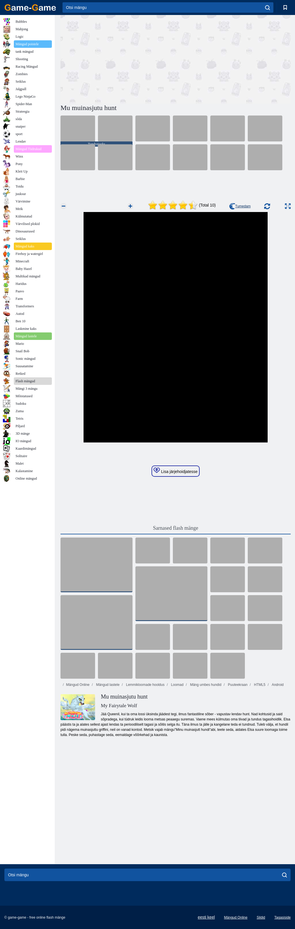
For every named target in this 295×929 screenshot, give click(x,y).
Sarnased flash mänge (175, 528)
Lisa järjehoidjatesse (176, 471)
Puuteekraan (237, 685)
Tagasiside (282, 917)
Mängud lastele (107, 685)
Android (277, 685)
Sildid (261, 917)
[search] (267, 7)
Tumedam (240, 206)
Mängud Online (77, 685)
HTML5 (259, 685)
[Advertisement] (118, 58)
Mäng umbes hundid (205, 685)
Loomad (177, 685)
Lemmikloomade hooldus (144, 685)
